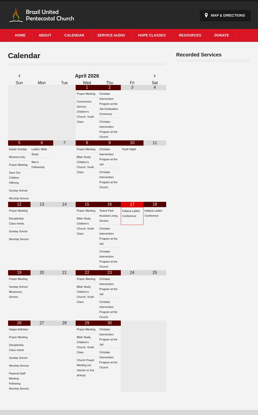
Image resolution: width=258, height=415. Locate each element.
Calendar (74, 35)
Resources (190, 35)
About (45, 35)
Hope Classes (152, 35)
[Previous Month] (19, 76)
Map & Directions (228, 15)
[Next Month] (155, 76)
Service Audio (111, 35)
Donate (221, 35)
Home (20, 35)
